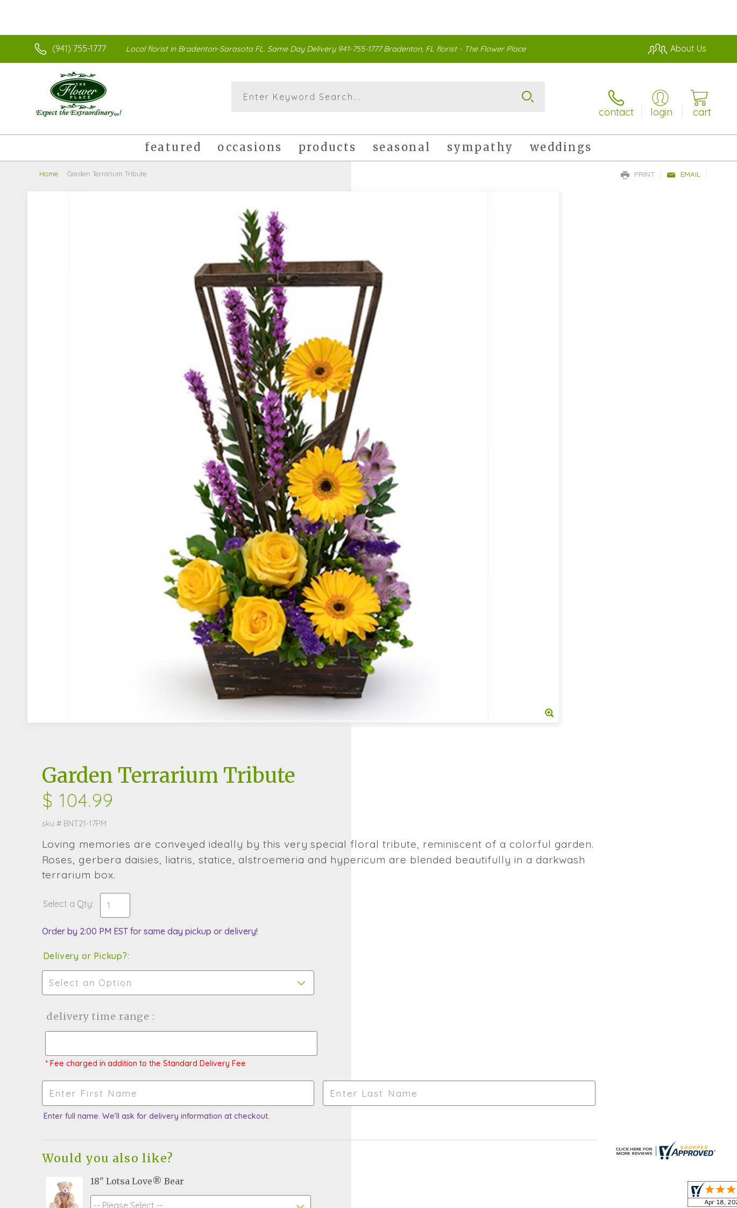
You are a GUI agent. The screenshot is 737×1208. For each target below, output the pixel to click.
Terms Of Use (471, 1197)
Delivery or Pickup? (412, 387)
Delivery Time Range (423, 448)
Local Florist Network (611, 1197)
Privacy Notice (534, 1197)
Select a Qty (394, 335)
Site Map (677, 1197)
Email (683, 164)
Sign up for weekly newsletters (472, 857)
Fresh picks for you (296, 860)
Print (638, 164)
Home (48, 164)
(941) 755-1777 (79, 48)
